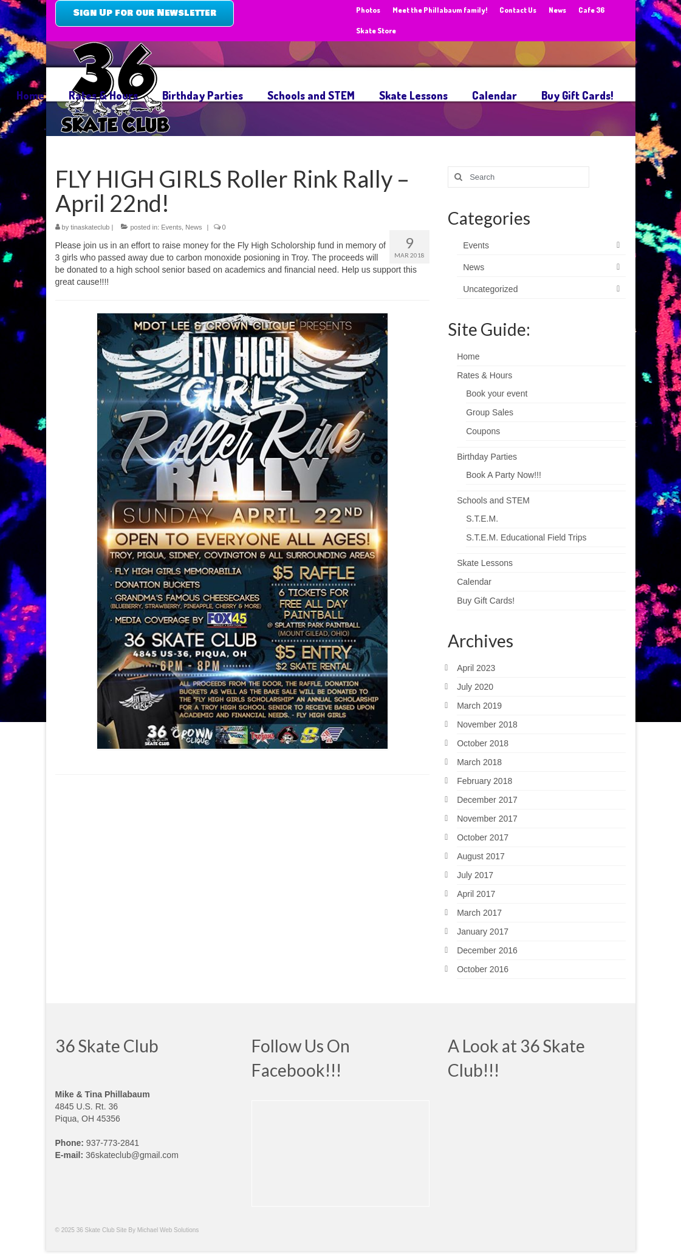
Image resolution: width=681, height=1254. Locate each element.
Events (171, 227)
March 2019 (479, 705)
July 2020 (475, 687)
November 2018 (487, 724)
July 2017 (475, 875)
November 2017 (487, 818)
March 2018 (479, 762)
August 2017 (481, 856)
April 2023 (476, 668)
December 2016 (487, 950)
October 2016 (482, 969)
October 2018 (482, 743)
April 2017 (476, 894)
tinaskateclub (89, 227)
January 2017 (482, 931)
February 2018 (484, 781)
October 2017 (482, 837)
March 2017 (479, 913)
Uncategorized (490, 289)
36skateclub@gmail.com (132, 1155)
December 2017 (487, 800)
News (193, 227)
